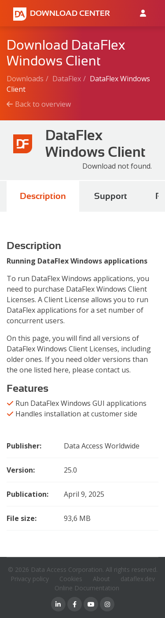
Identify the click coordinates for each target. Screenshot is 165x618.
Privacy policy (30, 579)
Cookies (70, 579)
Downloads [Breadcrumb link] (25, 78)
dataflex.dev (138, 579)
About (101, 579)
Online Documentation (87, 588)
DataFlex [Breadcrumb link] (66, 78)
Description (43, 196)
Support (110, 196)
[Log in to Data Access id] (143, 13)
